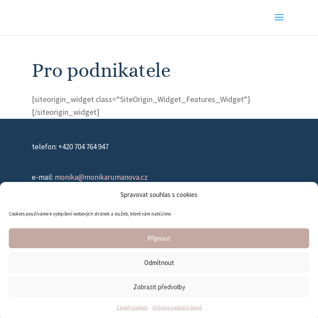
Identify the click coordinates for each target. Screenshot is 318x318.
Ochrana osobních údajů (177, 310)
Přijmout (159, 240)
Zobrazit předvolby (159, 288)
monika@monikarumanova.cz (101, 177)
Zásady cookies (132, 310)
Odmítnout (159, 264)
